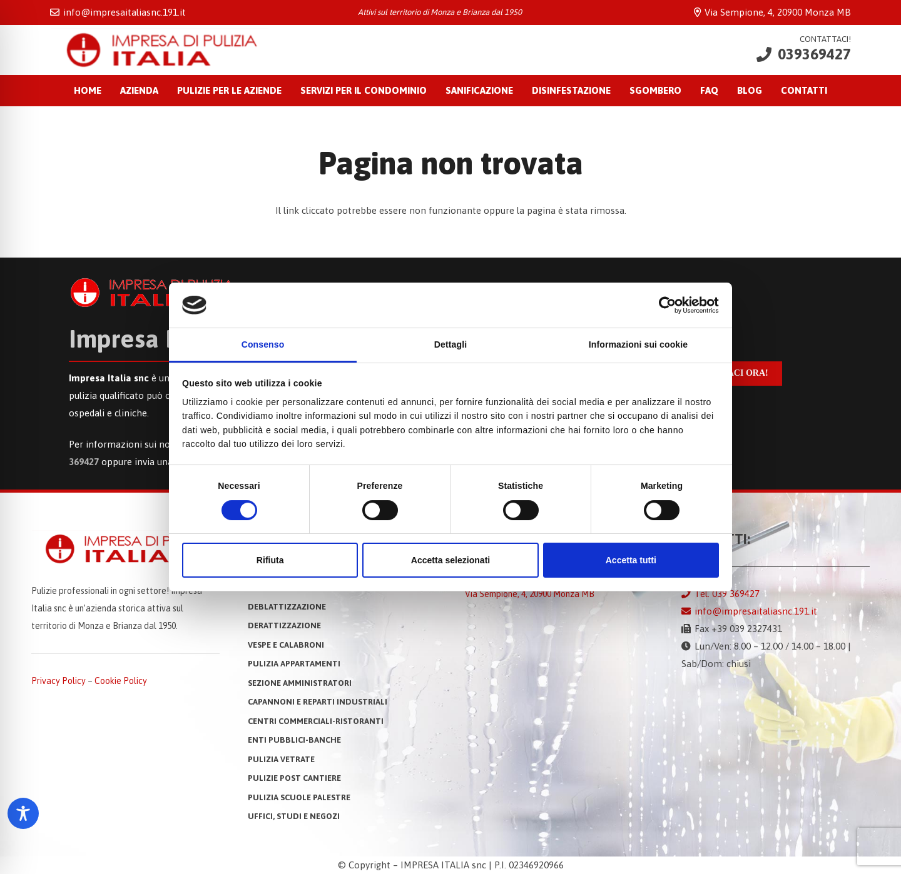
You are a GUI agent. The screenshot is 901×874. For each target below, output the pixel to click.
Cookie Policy (120, 681)
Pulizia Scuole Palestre (299, 797)
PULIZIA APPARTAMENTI (294, 663)
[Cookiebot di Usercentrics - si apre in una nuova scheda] (664, 305)
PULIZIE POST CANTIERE (294, 778)
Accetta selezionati (450, 560)
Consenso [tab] (263, 344)
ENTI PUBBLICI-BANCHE (294, 740)
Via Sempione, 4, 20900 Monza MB (529, 594)
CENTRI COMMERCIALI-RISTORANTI (316, 721)
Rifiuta (270, 560)
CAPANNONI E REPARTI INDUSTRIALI (317, 701)
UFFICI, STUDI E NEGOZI (294, 816)
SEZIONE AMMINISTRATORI (300, 683)
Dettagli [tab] (450, 344)
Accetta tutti (631, 560)
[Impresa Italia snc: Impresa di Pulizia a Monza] (159, 50)
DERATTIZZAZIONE (284, 625)
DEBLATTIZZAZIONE (287, 606)
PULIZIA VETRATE (281, 759)
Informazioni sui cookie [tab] (638, 344)
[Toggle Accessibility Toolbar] (23, 813)
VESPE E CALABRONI (286, 645)
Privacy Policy (58, 681)
